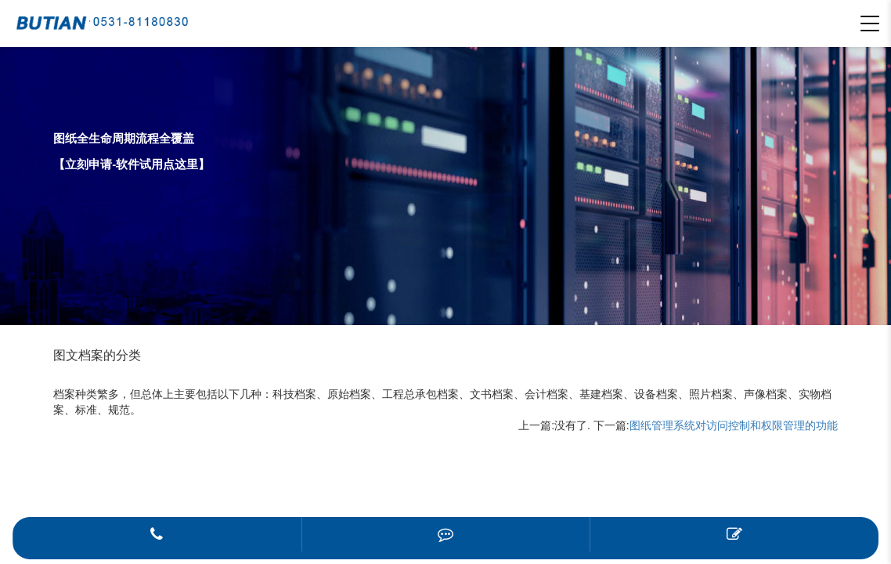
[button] (869, 23)
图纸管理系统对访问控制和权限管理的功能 (733, 425)
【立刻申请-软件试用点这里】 (131, 164)
